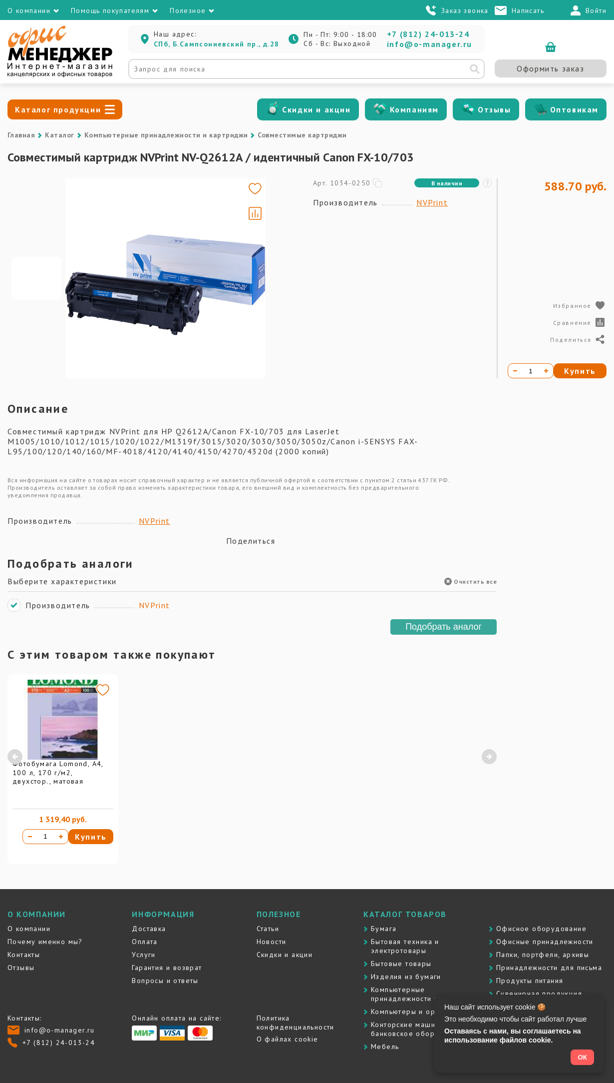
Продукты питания (529, 980)
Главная (21, 134)
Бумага (383, 928)
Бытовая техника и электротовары (405, 946)
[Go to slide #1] (36, 278)
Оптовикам (574, 109)
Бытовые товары (401, 963)
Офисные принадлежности (545, 941)
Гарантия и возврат (167, 967)
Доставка (149, 928)
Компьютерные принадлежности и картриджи (166, 134)
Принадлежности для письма (549, 967)
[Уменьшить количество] (30, 837)
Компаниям (414, 109)
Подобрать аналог (443, 627)
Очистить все (470, 581)
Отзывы (494, 109)
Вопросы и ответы (165, 980)
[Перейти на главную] (59, 74)
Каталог (59, 134)
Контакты (23, 954)
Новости (272, 941)
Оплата (144, 941)
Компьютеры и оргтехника (419, 1011)
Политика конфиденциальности (295, 1023)
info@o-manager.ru (429, 44)
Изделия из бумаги (406, 976)
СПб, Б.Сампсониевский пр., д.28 (216, 43)
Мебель (385, 1046)
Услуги (143, 954)
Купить (91, 837)
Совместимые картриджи (302, 134)
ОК (582, 1057)
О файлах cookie (287, 1039)
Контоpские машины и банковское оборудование (420, 1029)
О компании (28, 928)
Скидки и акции (316, 109)
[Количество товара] (45, 837)
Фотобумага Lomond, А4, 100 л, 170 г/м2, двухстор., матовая (57, 772)
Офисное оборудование (541, 928)
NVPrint (432, 202)
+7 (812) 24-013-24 (428, 34)
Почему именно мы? (45, 941)
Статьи (268, 928)
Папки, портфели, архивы (542, 954)
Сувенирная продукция (539, 993)
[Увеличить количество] (61, 837)
